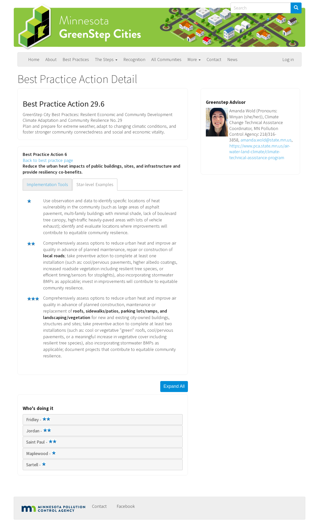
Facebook (126, 506)
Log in (288, 59)
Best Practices (76, 59)
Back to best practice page (48, 160)
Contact (214, 59)
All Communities (166, 59)
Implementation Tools (47, 184)
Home (33, 59)
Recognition (134, 59)
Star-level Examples (95, 184)
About (51, 59)
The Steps (106, 59)
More (194, 59)
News (232, 59)
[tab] (103, 419)
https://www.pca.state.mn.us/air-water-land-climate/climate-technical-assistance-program (259, 151)
